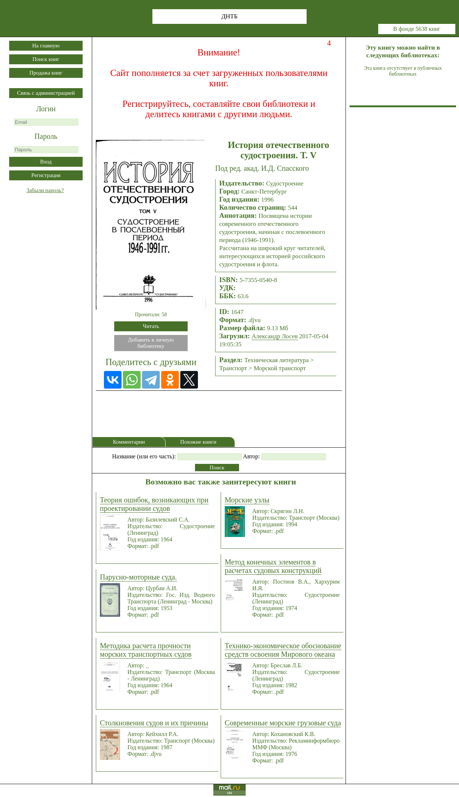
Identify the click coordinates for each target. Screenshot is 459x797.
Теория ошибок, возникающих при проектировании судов (154, 504)
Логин (46, 109)
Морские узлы (247, 500)
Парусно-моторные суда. (138, 577)
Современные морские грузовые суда (283, 723)
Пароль (46, 136)
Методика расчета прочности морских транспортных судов (146, 650)
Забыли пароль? (45, 190)
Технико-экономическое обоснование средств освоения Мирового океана (283, 650)
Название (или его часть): (144, 456)
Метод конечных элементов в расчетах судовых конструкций (273, 566)
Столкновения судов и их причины (154, 723)
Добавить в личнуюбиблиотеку (151, 343)
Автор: (251, 456)
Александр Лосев (274, 336)
